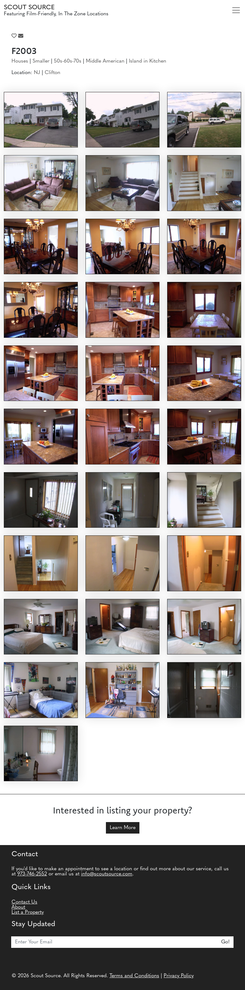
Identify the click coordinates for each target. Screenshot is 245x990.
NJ (37, 72)
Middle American (105, 61)
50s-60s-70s (67, 61)
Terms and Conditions (134, 976)
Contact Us (24, 902)
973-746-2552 (32, 874)
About (18, 907)
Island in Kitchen (147, 61)
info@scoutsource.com (106, 874)
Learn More (123, 827)
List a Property (27, 912)
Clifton (52, 72)
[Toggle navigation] (236, 10)
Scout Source (29, 7)
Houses (19, 61)
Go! (225, 942)
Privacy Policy (179, 976)
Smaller (41, 61)
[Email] (114, 942)
